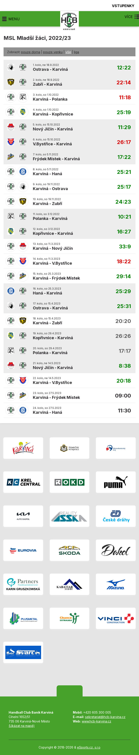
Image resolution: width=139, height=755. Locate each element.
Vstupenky (120, 5)
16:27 (124, 232)
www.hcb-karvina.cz (96, 721)
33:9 (125, 247)
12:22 (124, 68)
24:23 (123, 202)
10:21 (124, 217)
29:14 (123, 277)
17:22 (124, 157)
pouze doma (30, 52)
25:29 (123, 291)
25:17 (124, 187)
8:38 (125, 366)
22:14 (124, 83)
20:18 (124, 381)
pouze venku (53, 52)
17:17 (125, 351)
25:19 (124, 113)
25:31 (124, 306)
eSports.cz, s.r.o (88, 747)
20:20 (123, 321)
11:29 (124, 127)
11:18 (125, 98)
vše (68, 52)
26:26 (123, 336)
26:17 (124, 142)
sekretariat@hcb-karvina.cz (105, 717)
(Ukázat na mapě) (22, 726)
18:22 (124, 262)
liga (76, 52)
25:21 (124, 172)
